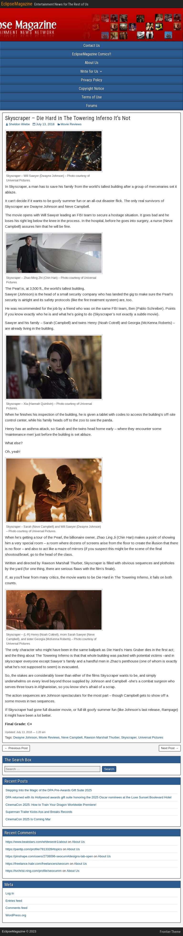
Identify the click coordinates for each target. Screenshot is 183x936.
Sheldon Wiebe (19, 124)
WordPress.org (15, 915)
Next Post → (169, 748)
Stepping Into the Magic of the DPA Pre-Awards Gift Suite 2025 (48, 790)
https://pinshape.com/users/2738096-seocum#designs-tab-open (49, 856)
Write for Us (89, 71)
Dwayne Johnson (25, 737)
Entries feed (13, 900)
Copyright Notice (91, 88)
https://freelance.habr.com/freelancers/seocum (37, 863)
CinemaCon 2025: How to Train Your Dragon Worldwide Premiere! (50, 804)
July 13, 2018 (45, 124)
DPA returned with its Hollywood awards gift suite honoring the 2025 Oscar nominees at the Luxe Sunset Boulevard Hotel (88, 797)
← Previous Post (16, 748)
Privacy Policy (91, 80)
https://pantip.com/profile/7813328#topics (33, 849)
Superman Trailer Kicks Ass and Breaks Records (38, 812)
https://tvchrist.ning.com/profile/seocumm (33, 871)
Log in (9, 893)
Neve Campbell (71, 737)
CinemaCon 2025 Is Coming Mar (28, 819)
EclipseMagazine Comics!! (91, 54)
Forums (91, 105)
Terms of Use (91, 97)
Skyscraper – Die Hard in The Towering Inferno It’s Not (67, 118)
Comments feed (16, 908)
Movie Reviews (71, 124)
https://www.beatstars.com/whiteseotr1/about (36, 842)
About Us (91, 62)
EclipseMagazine (16, 4)
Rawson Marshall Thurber (101, 737)
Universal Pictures (150, 737)
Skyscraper (129, 737)
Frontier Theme (170, 932)
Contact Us (91, 45)
